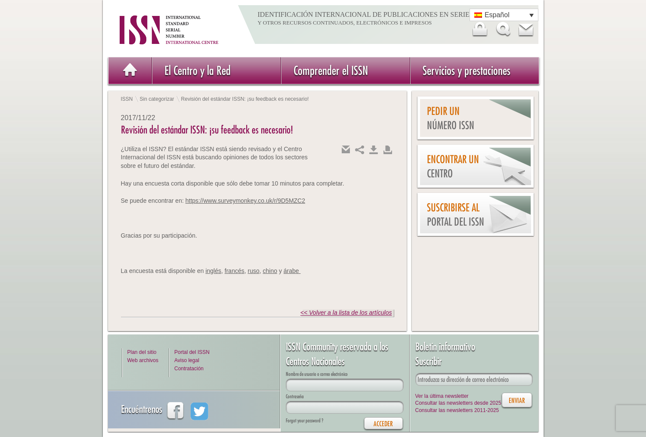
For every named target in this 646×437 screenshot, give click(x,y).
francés (234, 270)
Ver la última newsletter (442, 396)
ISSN (127, 99)
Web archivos (142, 360)
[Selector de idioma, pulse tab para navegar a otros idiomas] (504, 15)
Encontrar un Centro (453, 166)
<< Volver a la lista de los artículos (346, 312)
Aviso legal (186, 360)
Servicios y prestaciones (466, 70)
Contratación (189, 369)
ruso (254, 270)
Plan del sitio (142, 352)
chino (270, 270)
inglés (213, 270)
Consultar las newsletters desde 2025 (458, 403)
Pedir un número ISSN (450, 118)
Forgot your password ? (304, 420)
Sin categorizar (157, 99)
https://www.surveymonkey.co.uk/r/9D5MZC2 (245, 200)
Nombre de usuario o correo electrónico (317, 374)
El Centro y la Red (197, 70)
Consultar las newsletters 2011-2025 (457, 410)
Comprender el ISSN (331, 70)
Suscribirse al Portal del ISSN (455, 215)
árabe (292, 270)
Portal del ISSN (192, 352)
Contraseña (295, 396)
